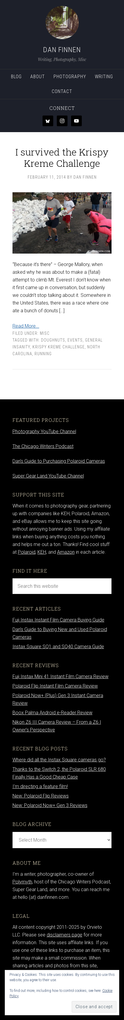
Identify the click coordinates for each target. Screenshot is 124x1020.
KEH (41, 552)
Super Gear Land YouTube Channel (48, 476)
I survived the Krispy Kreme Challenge (62, 157)
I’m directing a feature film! (40, 786)
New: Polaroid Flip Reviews (40, 796)
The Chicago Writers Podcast (42, 446)
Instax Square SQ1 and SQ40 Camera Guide (58, 646)
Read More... (25, 326)
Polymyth (22, 882)
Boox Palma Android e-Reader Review (52, 712)
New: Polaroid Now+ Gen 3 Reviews (49, 805)
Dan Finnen (62, 50)
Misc (45, 333)
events (75, 340)
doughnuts (53, 340)
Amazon (66, 552)
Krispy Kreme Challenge (58, 347)
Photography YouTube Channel (44, 431)
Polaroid (26, 552)
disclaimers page (64, 935)
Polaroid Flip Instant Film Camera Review (55, 686)
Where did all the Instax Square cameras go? (59, 760)
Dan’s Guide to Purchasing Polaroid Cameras (58, 461)
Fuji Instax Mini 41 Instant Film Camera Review (60, 676)
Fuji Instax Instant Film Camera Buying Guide (58, 620)
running (43, 353)
